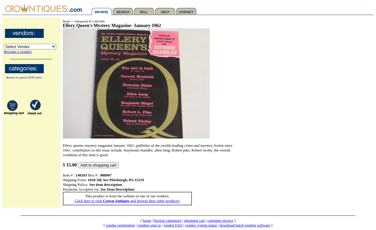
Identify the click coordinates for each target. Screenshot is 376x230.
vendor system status (201, 225)
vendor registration (120, 225)
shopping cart (194, 220)
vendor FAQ (173, 225)
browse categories (168, 220)
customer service (220, 220)
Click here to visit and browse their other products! (127, 201)
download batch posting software (244, 225)
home (147, 220)
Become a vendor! (18, 51)
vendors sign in (149, 225)
